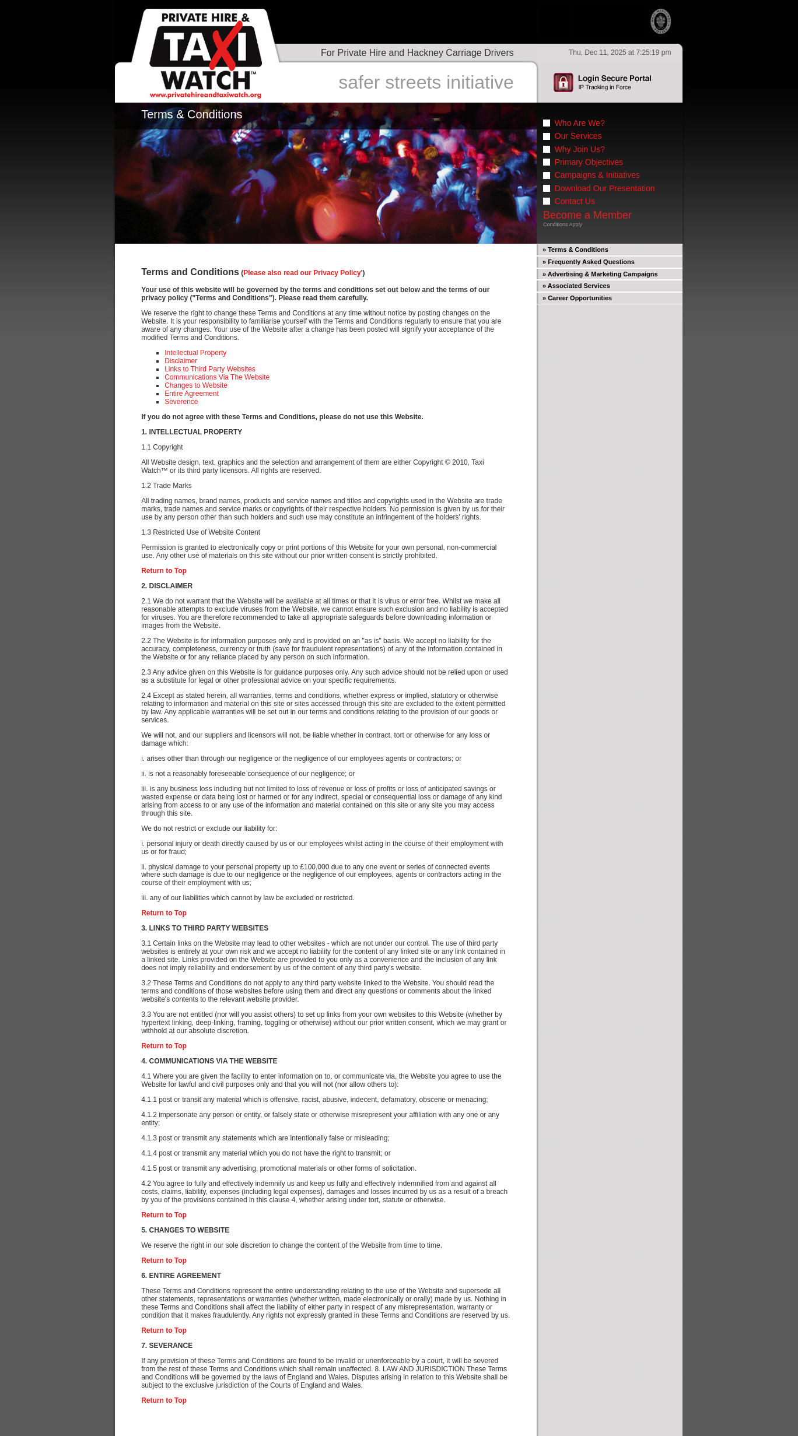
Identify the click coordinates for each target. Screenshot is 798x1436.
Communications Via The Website (217, 377)
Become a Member (587, 215)
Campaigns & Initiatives (597, 175)
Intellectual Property (195, 353)
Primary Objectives (589, 162)
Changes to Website (196, 385)
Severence (181, 402)
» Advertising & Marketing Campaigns (600, 274)
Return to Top (164, 571)
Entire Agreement (191, 393)
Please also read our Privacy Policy (301, 273)
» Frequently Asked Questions (588, 261)
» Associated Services (576, 285)
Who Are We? (580, 123)
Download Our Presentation (605, 188)
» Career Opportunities (577, 297)
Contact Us (575, 201)
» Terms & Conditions (575, 249)
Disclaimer (180, 361)
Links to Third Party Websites (210, 369)
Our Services (578, 136)
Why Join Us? (580, 149)
